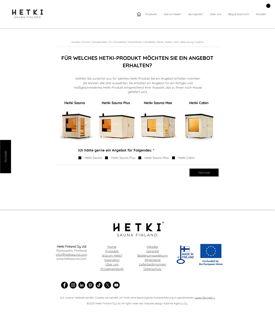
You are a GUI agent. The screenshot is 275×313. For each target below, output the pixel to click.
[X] (107, 285)
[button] (268, 6)
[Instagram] (73, 285)
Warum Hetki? (112, 255)
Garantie (152, 251)
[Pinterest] (90, 285)
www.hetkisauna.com (71, 259)
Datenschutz (152, 269)
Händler (152, 247)
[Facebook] (64, 285)
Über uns (111, 264)
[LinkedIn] (81, 285)
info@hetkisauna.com (71, 255)
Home (112, 247)
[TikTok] (99, 285)
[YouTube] (116, 285)
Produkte (112, 251)
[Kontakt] (5, 156)
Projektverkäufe (112, 269)
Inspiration (112, 260)
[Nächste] (204, 172)
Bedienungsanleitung (152, 255)
